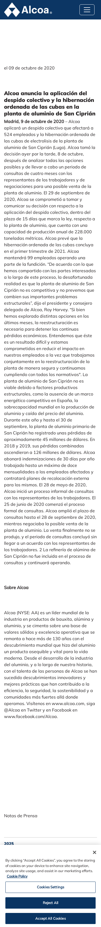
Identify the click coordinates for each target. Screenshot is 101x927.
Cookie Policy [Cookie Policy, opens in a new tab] (17, 877)
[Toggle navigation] (87, 9)
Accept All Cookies (50, 920)
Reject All (50, 904)
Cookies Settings (50, 888)
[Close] (94, 854)
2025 (9, 843)
